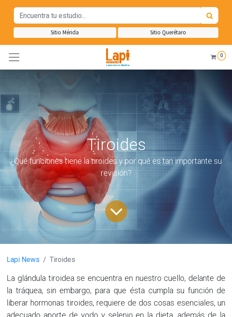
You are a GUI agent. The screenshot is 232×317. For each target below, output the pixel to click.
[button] (14, 57)
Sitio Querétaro (168, 32)
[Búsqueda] (209, 15)
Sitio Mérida (65, 32)
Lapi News (23, 259)
